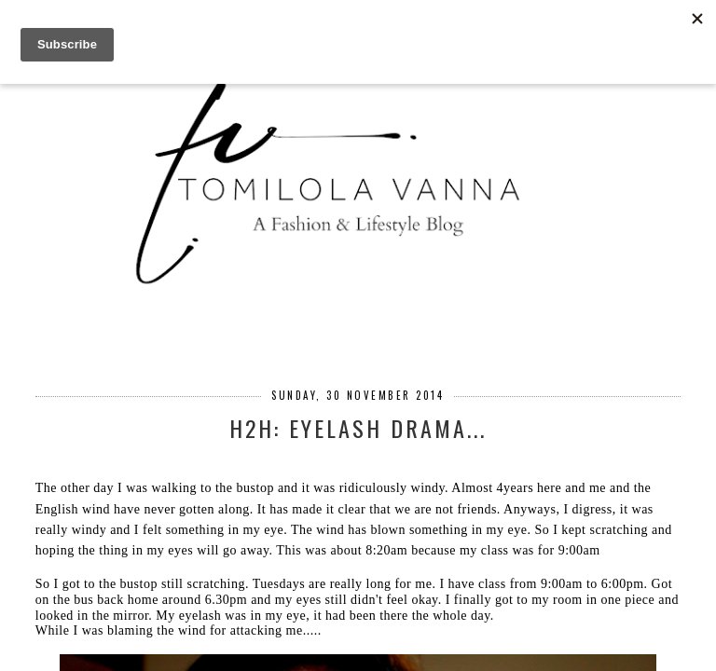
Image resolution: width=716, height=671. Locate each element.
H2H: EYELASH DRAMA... (358, 428)
